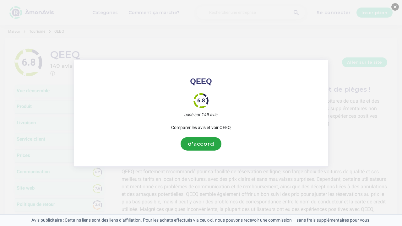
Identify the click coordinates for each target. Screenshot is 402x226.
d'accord (201, 144)
